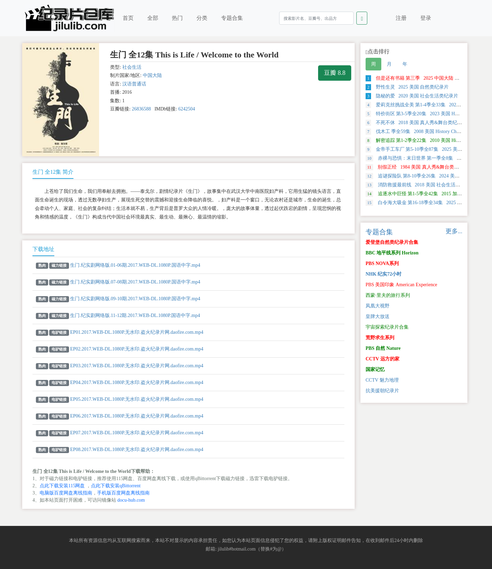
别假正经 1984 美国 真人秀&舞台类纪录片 (417, 167)
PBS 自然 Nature (383, 348)
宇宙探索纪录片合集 (387, 327)
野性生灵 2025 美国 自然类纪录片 (407, 87)
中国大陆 (152, 75)
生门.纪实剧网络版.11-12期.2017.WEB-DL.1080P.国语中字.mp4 (135, 315)
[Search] (316, 18)
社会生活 (131, 67)
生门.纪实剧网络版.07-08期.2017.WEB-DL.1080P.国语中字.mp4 (135, 281)
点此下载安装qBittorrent (115, 485)
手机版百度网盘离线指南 (123, 492)
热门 (177, 18)
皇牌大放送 (378, 316)
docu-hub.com (131, 500)
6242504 (186, 108)
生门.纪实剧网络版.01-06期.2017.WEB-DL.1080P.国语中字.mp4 (135, 265)
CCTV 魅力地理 (382, 380)
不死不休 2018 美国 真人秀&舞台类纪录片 (416, 122)
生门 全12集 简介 (52, 172)
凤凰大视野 (378, 305)
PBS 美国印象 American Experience (401, 284)
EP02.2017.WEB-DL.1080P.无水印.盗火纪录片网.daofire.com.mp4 (136, 349)
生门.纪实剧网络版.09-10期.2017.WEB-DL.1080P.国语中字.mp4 (135, 298)
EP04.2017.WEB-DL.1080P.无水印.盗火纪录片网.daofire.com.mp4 (136, 382)
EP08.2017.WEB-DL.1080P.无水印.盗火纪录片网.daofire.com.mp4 (136, 449)
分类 (201, 18)
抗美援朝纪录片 (382, 390)
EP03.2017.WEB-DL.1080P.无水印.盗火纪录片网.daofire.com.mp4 (136, 365)
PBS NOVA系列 (382, 263)
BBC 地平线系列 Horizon (392, 252)
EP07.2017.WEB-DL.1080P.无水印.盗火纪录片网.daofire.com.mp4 (136, 432)
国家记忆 (375, 369)
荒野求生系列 (380, 337)
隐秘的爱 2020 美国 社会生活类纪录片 (412, 95)
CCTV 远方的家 (382, 358)
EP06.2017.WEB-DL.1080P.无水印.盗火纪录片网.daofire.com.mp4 (136, 416)
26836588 (141, 108)
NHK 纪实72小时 (383, 274)
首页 (128, 18)
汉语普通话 (134, 84)
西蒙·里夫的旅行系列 (388, 295)
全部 (152, 18)
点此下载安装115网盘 (62, 485)
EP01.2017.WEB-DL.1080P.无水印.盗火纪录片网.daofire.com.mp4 (136, 332)
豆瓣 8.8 (334, 72)
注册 (401, 18)
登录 (425, 18)
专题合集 (232, 18)
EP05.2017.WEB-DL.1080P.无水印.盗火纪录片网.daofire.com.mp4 (136, 399)
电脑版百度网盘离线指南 (66, 492)
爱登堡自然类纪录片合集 (392, 242)
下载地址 (43, 249)
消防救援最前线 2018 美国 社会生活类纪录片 (420, 184)
